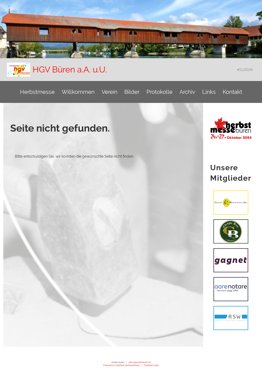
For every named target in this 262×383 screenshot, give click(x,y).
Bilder (131, 91)
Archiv (187, 91)
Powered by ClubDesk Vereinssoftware (121, 365)
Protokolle (159, 91)
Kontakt (232, 91)
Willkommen (78, 91)
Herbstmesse (37, 91)
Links (209, 91)
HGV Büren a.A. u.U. (70, 69)
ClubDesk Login (151, 365)
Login (244, 70)
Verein (109, 91)
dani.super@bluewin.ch (140, 362)
